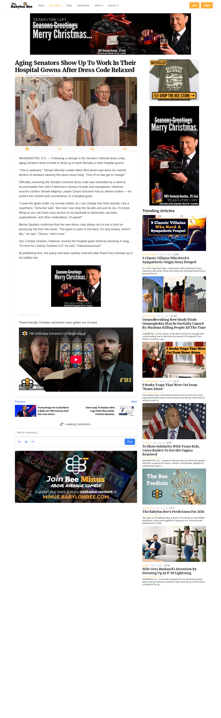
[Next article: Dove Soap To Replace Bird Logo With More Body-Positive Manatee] (107, 402)
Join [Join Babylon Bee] (194, 5)
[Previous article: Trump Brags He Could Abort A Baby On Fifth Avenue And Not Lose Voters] (45, 402)
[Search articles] (113, 5)
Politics (19, 75)
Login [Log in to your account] (207, 5)
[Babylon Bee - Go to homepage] (22, 5)
